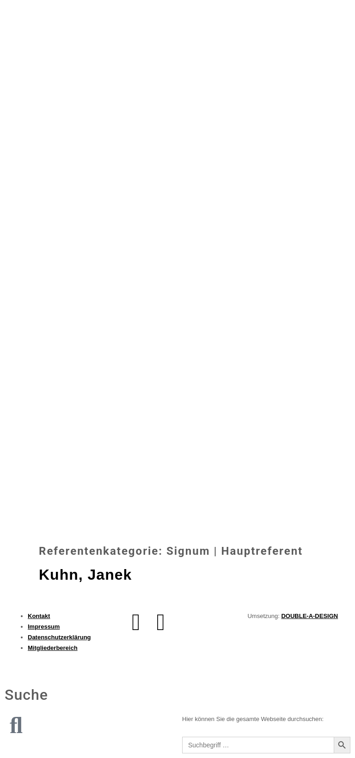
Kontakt (39, 615)
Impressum (44, 626)
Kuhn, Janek (85, 574)
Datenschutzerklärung (59, 637)
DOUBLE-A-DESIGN (309, 615)
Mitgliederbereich (53, 647)
